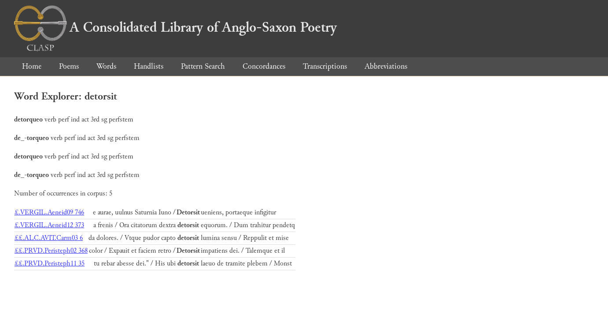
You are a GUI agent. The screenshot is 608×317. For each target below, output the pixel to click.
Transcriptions (325, 66)
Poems (69, 66)
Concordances (264, 66)
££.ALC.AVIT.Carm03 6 (49, 238)
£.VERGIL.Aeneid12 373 (49, 225)
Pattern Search (203, 66)
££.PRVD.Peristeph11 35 (50, 263)
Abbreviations (386, 66)
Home (31, 66)
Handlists (148, 66)
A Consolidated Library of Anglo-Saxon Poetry (175, 27)
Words (106, 66)
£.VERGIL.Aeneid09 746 (49, 212)
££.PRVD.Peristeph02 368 (51, 251)
